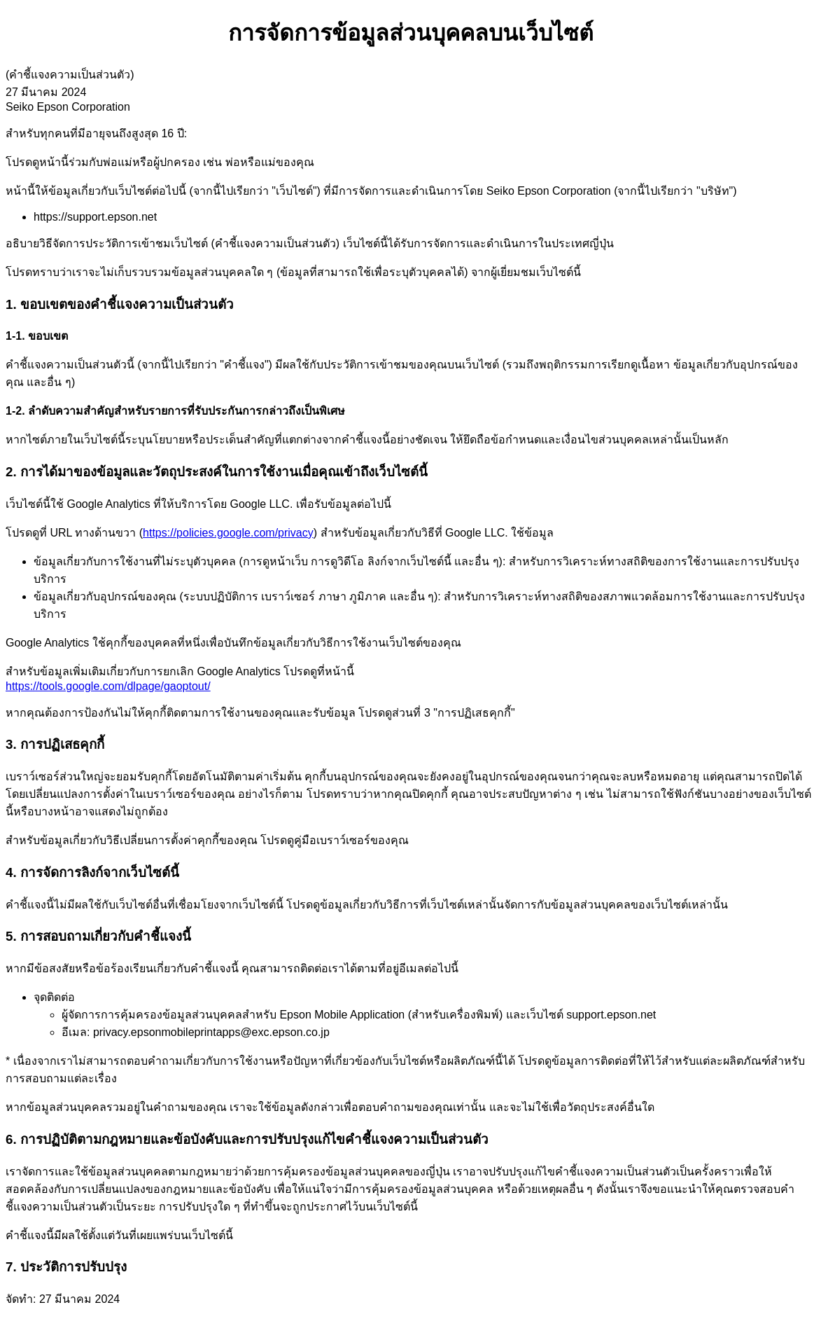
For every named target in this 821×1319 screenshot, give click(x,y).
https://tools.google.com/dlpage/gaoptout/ (108, 686)
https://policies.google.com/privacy (228, 533)
